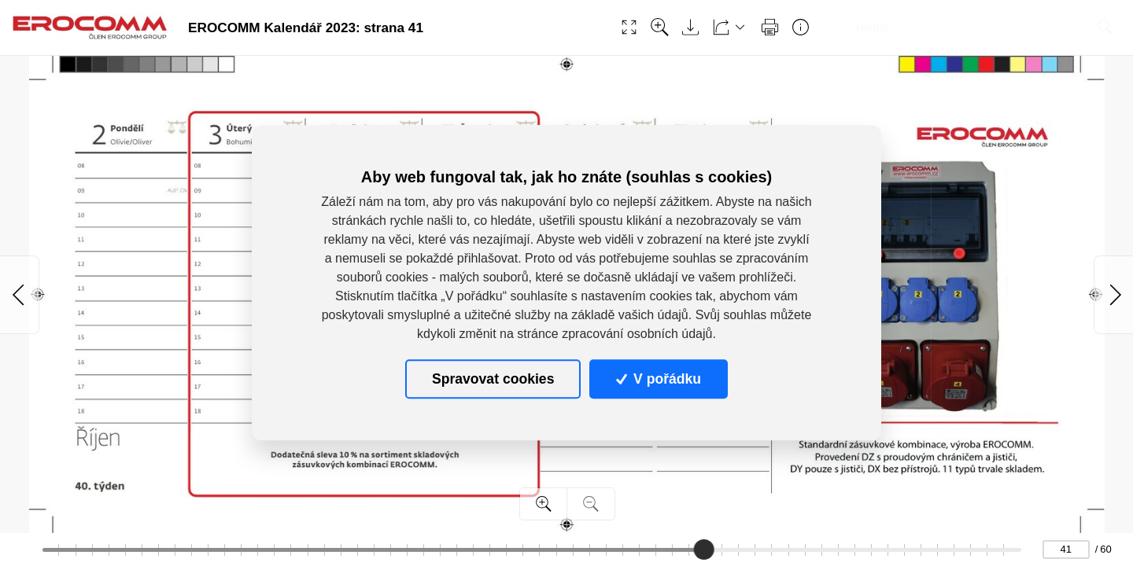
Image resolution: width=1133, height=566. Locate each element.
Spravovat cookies (493, 379)
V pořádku (658, 379)
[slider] (704, 549)
